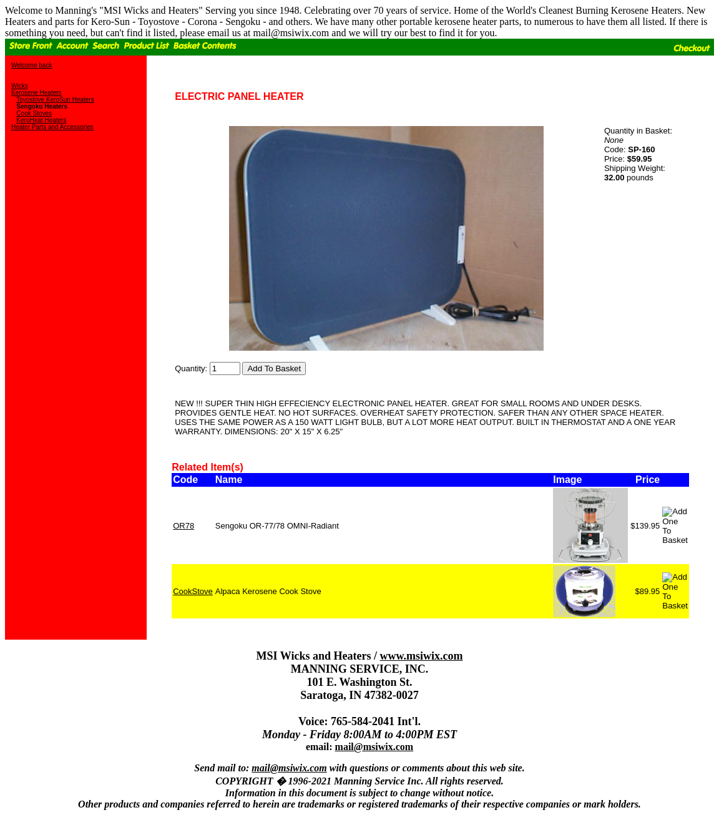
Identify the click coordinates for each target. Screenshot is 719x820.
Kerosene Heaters (36, 92)
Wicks (19, 85)
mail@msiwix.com (374, 746)
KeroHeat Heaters (41, 120)
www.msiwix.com (420, 656)
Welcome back (31, 65)
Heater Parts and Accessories (52, 127)
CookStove (193, 591)
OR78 (183, 525)
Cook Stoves (34, 113)
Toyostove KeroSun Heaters (55, 99)
